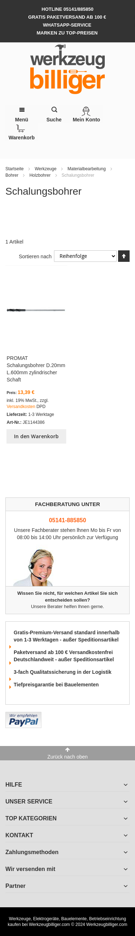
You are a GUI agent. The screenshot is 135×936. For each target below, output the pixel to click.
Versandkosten (21, 406)
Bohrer (12, 175)
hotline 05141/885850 (68, 9)
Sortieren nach (35, 256)
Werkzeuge (46, 168)
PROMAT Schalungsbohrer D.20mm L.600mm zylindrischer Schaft (35, 369)
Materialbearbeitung (87, 168)
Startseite (15, 168)
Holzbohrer (41, 175)
